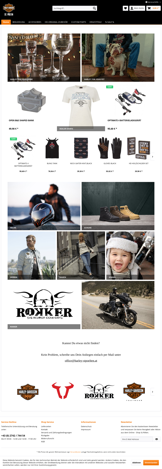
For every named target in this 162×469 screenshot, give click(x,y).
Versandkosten (75, 452)
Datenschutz (86, 426)
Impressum (86, 429)
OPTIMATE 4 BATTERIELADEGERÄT (124, 120)
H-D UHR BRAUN (139, 163)
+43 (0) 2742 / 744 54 (13, 435)
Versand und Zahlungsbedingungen (56, 432)
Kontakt (44, 429)
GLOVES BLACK (81, 163)
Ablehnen (136, 462)
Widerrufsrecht (47, 438)
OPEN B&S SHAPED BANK (21, 120)
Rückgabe (45, 435)
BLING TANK (23, 163)
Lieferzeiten (46, 426)
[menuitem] (74, 8)
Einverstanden (151, 462)
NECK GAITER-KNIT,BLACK (52, 163)
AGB (43, 441)
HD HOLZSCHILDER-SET (110, 163)
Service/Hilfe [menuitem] (152, 2)
